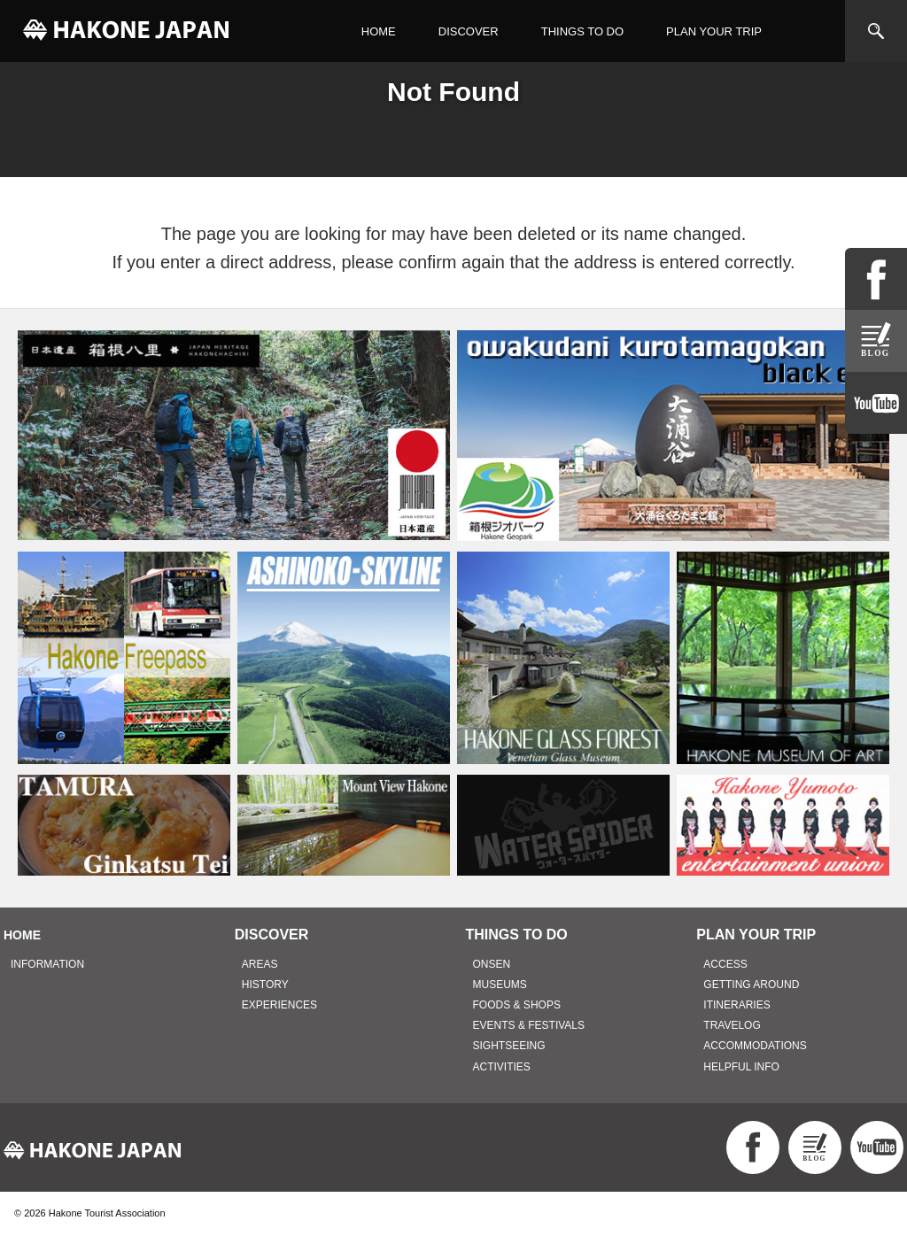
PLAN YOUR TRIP (714, 31)
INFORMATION (47, 964)
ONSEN (492, 964)
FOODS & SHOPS (517, 1005)
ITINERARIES (736, 1005)
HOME (378, 31)
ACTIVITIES (502, 1067)
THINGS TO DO (582, 31)
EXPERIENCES (279, 1005)
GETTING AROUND (751, 984)
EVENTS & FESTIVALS (529, 1025)
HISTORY (265, 984)
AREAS (260, 964)
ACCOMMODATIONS (754, 1045)
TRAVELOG (731, 1025)
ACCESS (725, 964)
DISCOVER (468, 31)
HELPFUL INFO (741, 1067)
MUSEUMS (500, 984)
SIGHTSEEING (509, 1045)
